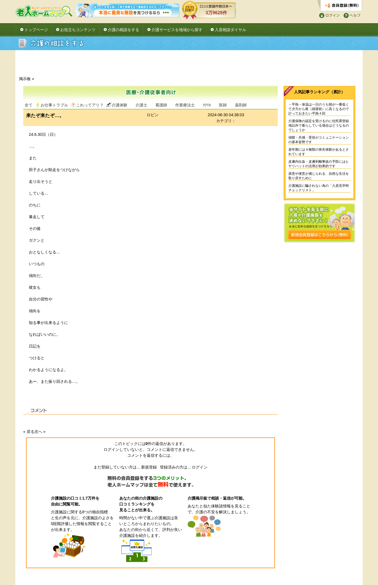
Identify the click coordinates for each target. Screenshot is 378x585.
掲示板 (25, 78)
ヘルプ (350, 14)
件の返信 (155, 443)
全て (28, 105)
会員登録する (339, 5)
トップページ (36, 29)
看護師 (161, 105)
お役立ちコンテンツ (77, 29)
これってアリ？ (90, 105)
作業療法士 (185, 105)
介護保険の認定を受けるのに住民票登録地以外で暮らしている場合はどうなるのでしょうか (318, 125)
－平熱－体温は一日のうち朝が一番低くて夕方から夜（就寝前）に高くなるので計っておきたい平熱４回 (318, 108)
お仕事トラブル (54, 105)
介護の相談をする (123, 29)
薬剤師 (241, 105)
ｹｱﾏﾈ (207, 105)
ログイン (328, 14)
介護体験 (119, 105)
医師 (223, 105)
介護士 (141, 105)
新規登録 (149, 467)
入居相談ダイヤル (230, 29)
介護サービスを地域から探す (176, 29)
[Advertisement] (189, 64)
